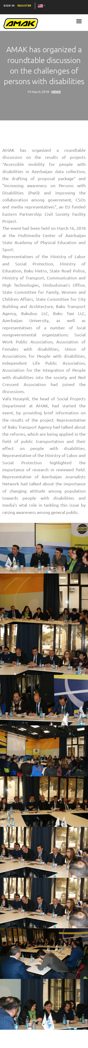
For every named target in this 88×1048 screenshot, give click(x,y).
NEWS (56, 92)
